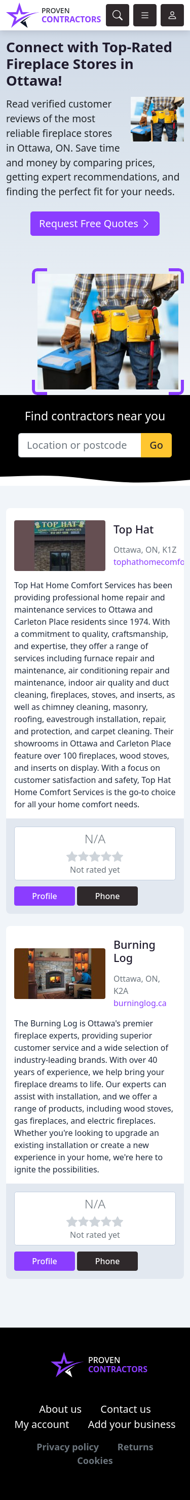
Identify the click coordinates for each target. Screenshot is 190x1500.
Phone (107, 896)
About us (60, 1409)
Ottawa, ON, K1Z (144, 549)
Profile (44, 896)
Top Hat (133, 529)
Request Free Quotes (95, 223)
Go (156, 445)
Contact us (125, 1409)
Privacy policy (67, 1447)
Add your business (132, 1424)
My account (41, 1424)
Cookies (94, 1460)
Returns (136, 1447)
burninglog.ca (140, 1003)
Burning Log (134, 951)
